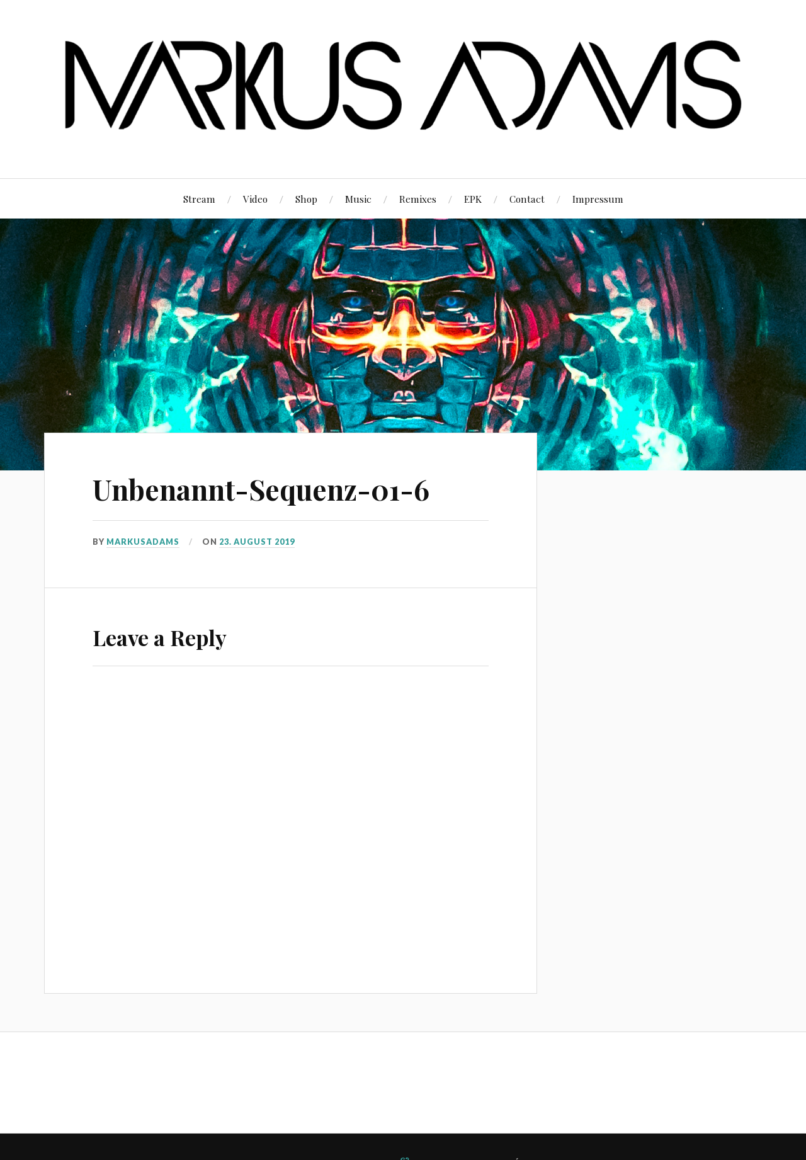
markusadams (142, 542)
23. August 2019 (257, 542)
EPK (473, 198)
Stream (199, 198)
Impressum (597, 198)
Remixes (417, 198)
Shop (306, 198)
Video (255, 198)
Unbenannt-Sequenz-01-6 (261, 489)
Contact (527, 198)
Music (358, 198)
